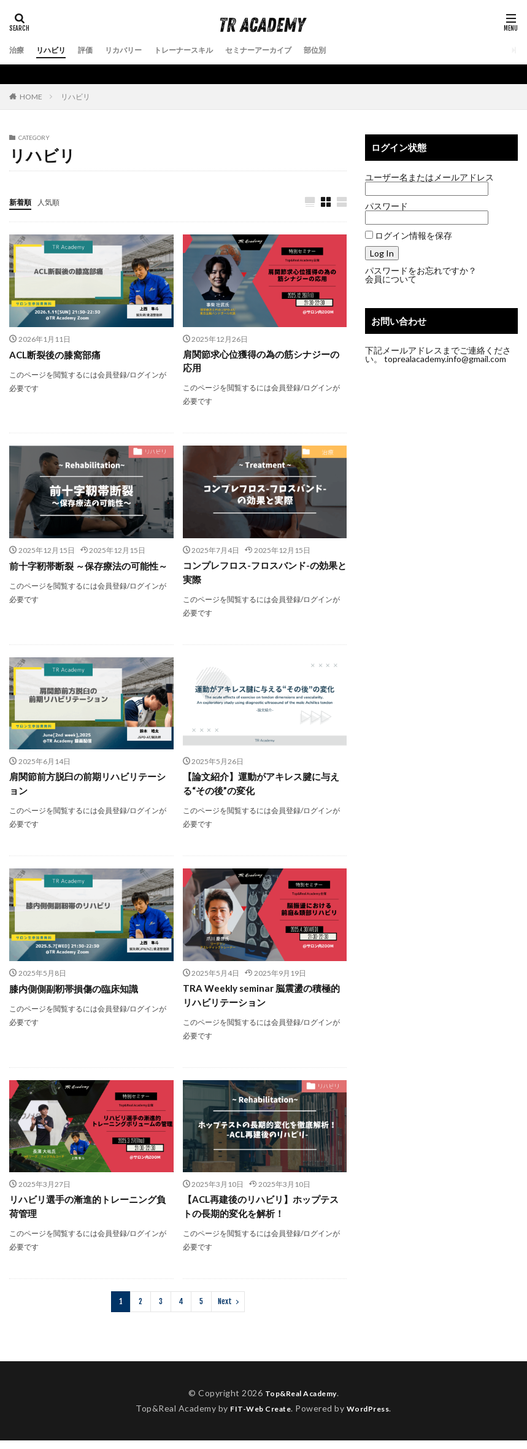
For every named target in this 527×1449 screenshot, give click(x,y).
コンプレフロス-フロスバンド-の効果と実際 (260, 575)
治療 (17, 50)
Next (225, 1310)
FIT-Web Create (257, 1416)
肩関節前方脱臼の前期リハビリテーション (87, 788)
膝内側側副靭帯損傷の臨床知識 (78, 993)
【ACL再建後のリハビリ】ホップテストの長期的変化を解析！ (261, 1213)
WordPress (373, 1416)
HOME (31, 96)
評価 (93, 50)
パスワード (386, 206)
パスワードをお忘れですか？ (421, 270)
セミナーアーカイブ (289, 50)
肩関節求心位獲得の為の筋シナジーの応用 (261, 362)
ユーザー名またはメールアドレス (429, 177)
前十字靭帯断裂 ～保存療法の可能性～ (88, 575)
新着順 (22, 201)
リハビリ (56, 50)
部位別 (353, 50)
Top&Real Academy (300, 1401)
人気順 (54, 201)
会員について (391, 279)
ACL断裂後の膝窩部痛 (58, 355)
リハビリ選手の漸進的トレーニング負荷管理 (87, 1213)
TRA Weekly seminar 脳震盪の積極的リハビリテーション (261, 1000)
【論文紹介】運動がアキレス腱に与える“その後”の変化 (261, 788)
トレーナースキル (204, 50)
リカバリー (136, 50)
